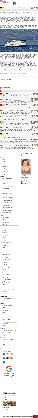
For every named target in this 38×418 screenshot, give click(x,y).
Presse (11, 416)
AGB (20, 416)
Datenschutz (24, 416)
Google (4, 397)
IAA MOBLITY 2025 (18, 127)
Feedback (7, 416)
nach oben (35, 416)
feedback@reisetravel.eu (6, 79)
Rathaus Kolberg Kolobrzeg (20, 139)
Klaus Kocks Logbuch (18, 110)
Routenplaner (5, 409)
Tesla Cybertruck (17, 134)
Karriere (14, 416)
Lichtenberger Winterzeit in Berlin (21, 94)
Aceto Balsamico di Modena (20, 121)
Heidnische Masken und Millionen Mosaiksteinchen (21, 99)
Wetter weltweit (6, 407)
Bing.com (5, 399)
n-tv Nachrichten (7, 395)
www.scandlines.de (19, 27)
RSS (4, 416)
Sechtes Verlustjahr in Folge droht (21, 145)
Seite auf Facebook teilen (27, 153)
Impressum (29, 416)
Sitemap (17, 416)
